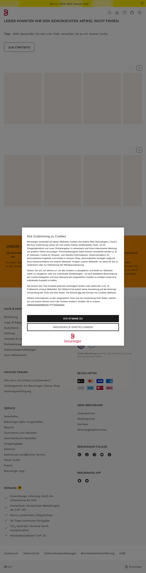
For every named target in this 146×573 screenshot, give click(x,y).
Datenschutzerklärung (37, 304)
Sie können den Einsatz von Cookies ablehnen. (91, 292)
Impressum (58, 304)
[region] (73, 286)
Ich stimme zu (73, 318)
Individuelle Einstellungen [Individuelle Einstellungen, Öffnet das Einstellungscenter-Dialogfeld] (73, 327)
